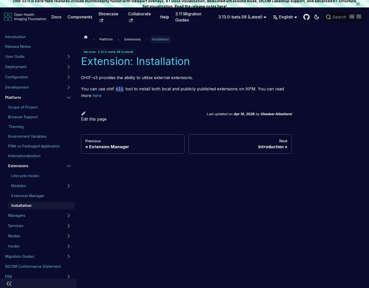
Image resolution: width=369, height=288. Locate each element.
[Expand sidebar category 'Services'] (68, 226)
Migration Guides (19, 256)
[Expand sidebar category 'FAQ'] (68, 276)
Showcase (108, 16)
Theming (16, 126)
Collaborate (139, 16)
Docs (56, 16)
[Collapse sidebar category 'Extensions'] (68, 166)
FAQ (8, 276)
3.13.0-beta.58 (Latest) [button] (240, 16)
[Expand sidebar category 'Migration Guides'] (68, 256)
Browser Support (23, 117)
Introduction (15, 37)
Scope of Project (23, 107)
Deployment (15, 67)
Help (164, 16)
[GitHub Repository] (306, 17)
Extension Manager (27, 196)
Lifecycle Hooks (25, 176)
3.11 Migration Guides (188, 17)
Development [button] (17, 87)
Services (15, 225)
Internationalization (24, 156)
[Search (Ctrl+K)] (344, 17)
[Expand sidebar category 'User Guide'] (68, 56)
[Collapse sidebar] (38, 283)
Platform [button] (13, 97)
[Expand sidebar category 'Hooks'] (68, 246)
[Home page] (86, 36)
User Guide (15, 56)
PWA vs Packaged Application (34, 146)
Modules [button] (18, 186)
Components (79, 16)
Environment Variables (27, 136)
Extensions (18, 166)
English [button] (283, 16)
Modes (14, 236)
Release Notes (18, 46)
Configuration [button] (16, 77)
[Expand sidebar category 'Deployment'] (68, 67)
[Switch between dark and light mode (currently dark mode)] (317, 17)
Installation (21, 205)
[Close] (362, 3)
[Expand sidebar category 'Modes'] (68, 236)
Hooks (13, 246)
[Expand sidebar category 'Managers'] (68, 215)
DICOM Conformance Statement (33, 266)
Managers (16, 215)
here (221, 6)
